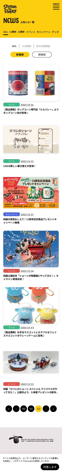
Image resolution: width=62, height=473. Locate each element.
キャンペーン (43, 32)
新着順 (20, 54)
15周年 (12, 32)
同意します (50, 467)
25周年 (21, 32)
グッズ (55, 32)
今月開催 (26, 46)
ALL (5, 32)
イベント (30, 32)
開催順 (42, 54)
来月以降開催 (43, 46)
